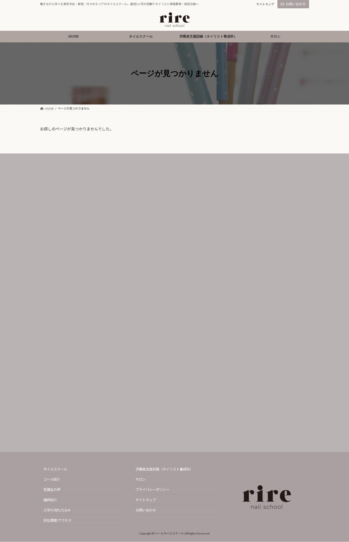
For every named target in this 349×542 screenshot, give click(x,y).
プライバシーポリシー (152, 490)
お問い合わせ (293, 4)
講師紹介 (50, 500)
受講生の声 (51, 490)
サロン (140, 480)
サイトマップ (265, 4)
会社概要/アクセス (57, 520)
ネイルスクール (55, 469)
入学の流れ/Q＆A (56, 510)
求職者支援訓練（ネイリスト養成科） (164, 469)
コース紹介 (51, 480)
